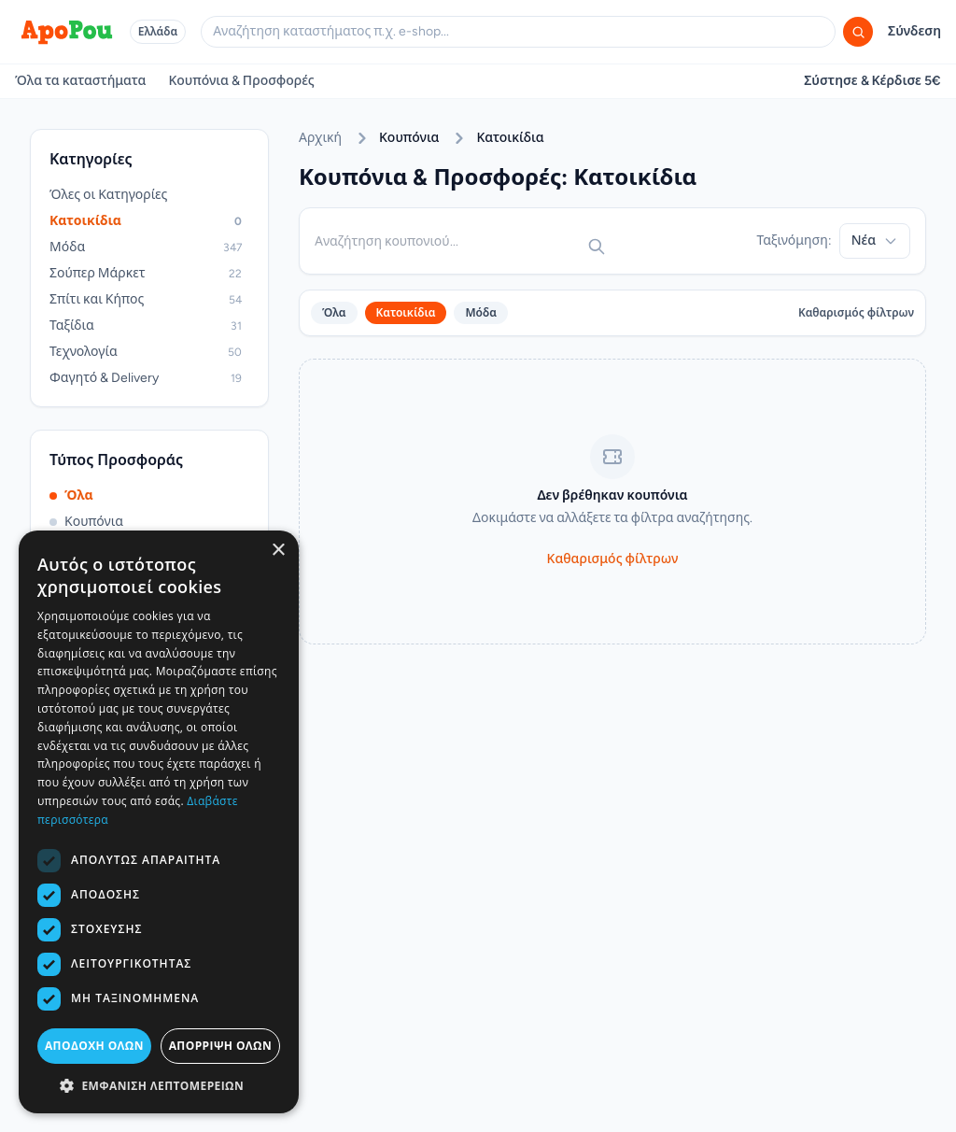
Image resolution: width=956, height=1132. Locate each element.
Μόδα (481, 312)
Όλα (71, 495)
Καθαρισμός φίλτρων (856, 312)
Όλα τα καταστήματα (80, 81)
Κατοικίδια (406, 312)
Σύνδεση (914, 31)
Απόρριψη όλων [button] (220, 1046)
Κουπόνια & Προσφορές (241, 81)
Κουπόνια (86, 522)
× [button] (278, 551)
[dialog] (159, 822)
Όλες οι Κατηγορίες (108, 195)
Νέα (874, 240)
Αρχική (320, 138)
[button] (158, 1085)
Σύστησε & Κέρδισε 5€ (872, 81)
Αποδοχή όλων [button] (94, 1046)
